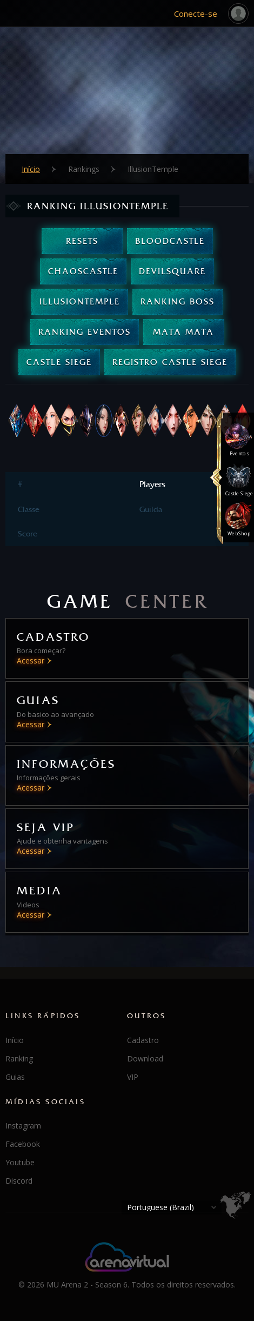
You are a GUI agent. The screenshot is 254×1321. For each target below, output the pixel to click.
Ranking (19, 1058)
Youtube (20, 1162)
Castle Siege (59, 362)
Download (145, 1058)
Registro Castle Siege (170, 362)
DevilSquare (172, 271)
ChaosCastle (83, 271)
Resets (82, 241)
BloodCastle (170, 241)
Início (31, 169)
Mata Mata (183, 332)
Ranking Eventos (84, 332)
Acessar (30, 660)
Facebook (22, 1144)
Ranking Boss (178, 301)
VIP (132, 1077)
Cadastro (143, 1040)
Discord (18, 1181)
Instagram (23, 1125)
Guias (15, 1077)
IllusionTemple (79, 301)
